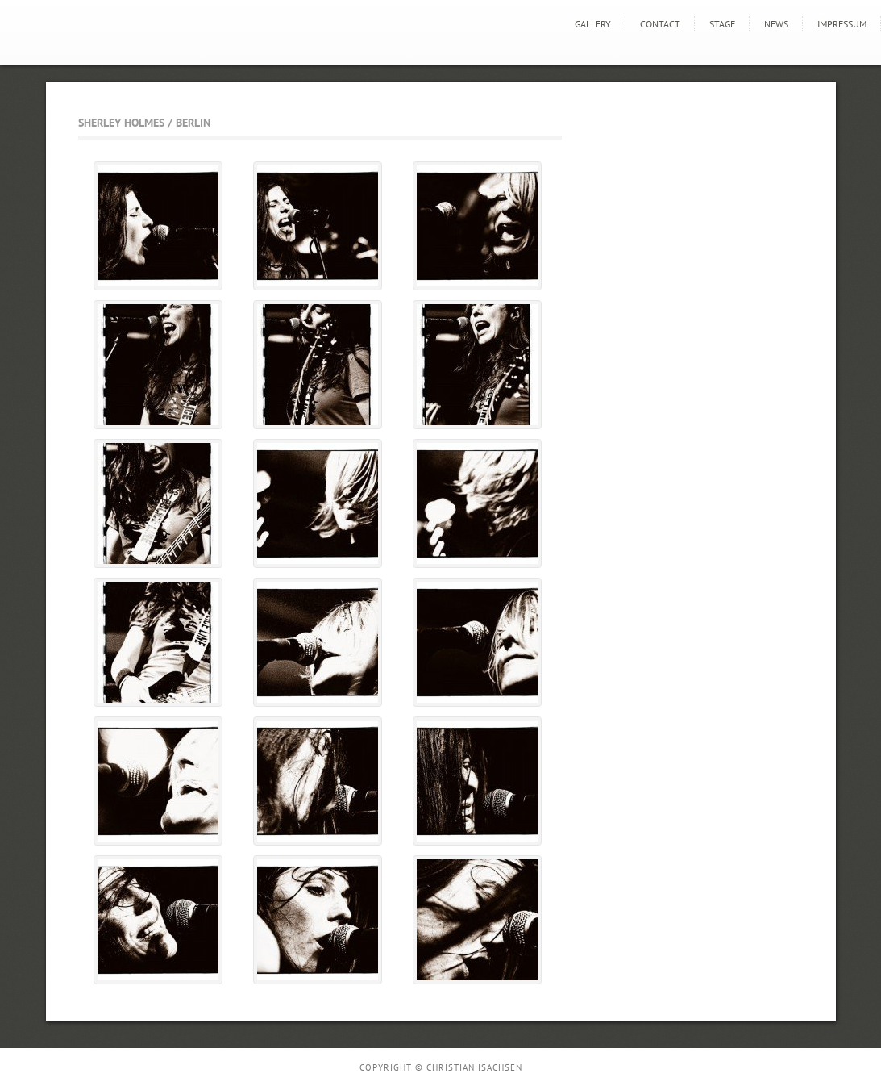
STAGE (722, 24)
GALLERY (593, 24)
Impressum (841, 24)
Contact (660, 24)
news (776, 24)
